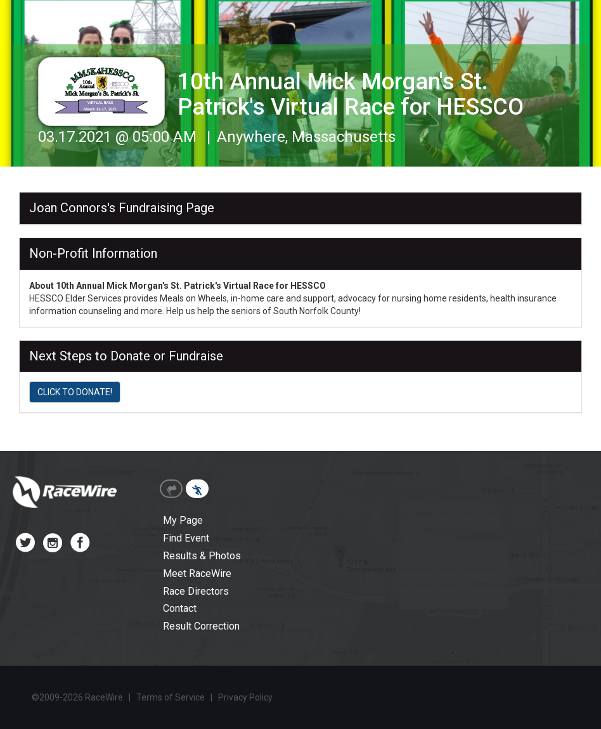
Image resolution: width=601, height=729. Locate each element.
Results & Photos (202, 556)
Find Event (186, 538)
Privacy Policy (245, 697)
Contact (180, 608)
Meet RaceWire (197, 573)
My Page (183, 520)
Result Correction (201, 626)
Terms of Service (170, 697)
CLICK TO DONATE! (74, 392)
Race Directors (196, 591)
